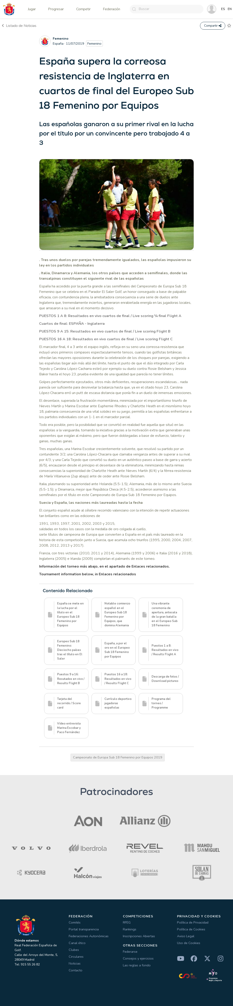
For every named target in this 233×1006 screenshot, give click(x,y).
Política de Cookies (191, 929)
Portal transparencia (84, 929)
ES (223, 9)
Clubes (74, 949)
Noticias (75, 963)
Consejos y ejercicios (138, 958)
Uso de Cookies (188, 943)
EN (230, 9)
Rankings (129, 929)
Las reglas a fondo (137, 965)
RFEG (127, 922)
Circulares (76, 956)
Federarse (130, 951)
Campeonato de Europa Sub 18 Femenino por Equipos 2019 (117, 757)
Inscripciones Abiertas (139, 936)
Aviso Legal (185, 936)
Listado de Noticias (19, 25)
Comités (75, 922)
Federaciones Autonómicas (89, 936)
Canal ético (77, 943)
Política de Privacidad (192, 922)
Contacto (75, 970)
